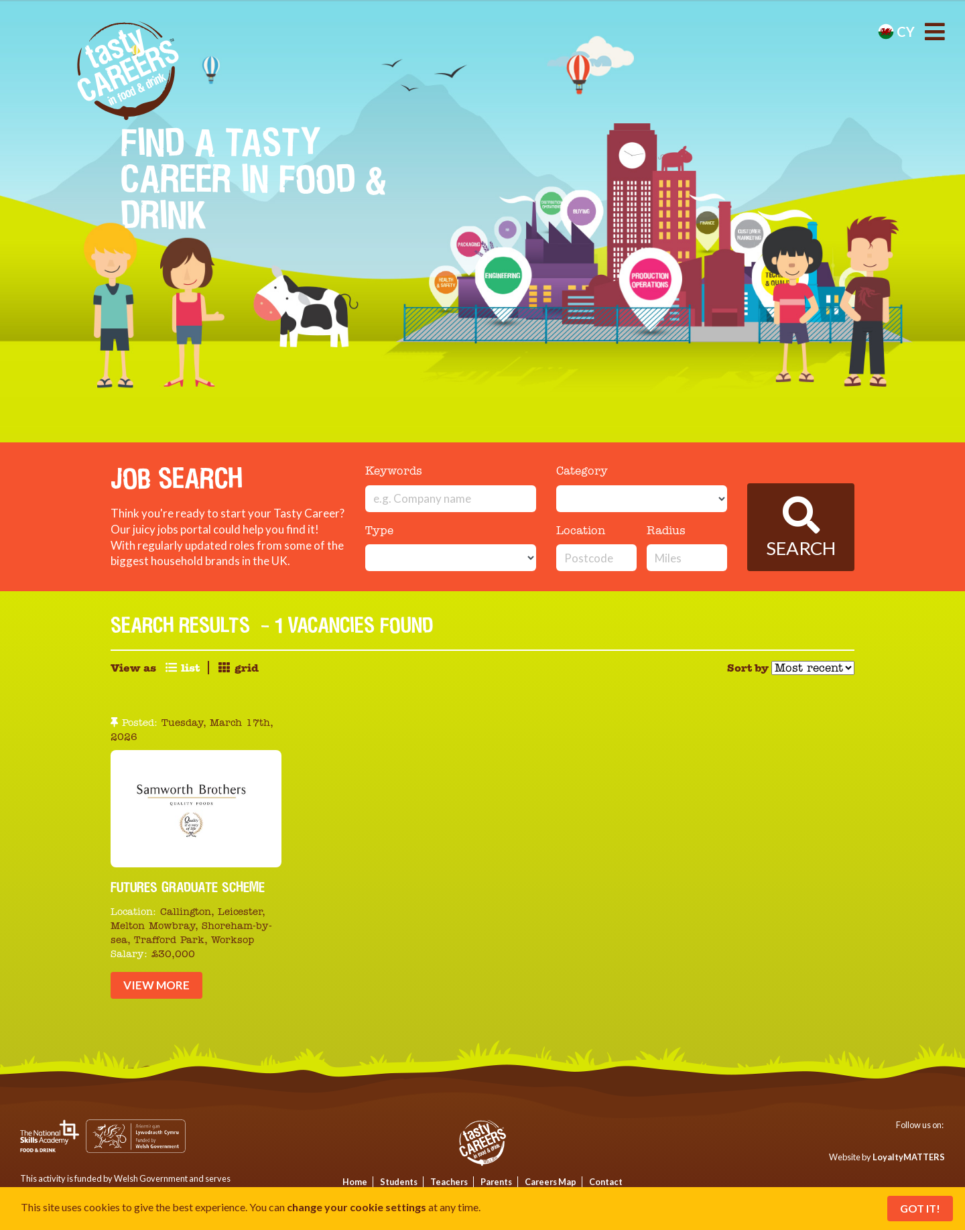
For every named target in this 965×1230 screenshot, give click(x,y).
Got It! (920, 1208)
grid (237, 668)
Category (582, 471)
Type (379, 531)
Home (354, 1181)
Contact (606, 1181)
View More (156, 985)
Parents (496, 1181)
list (182, 668)
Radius (666, 531)
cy (896, 31)
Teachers (449, 1181)
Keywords (393, 471)
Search (801, 528)
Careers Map (550, 1181)
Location (580, 531)
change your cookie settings (356, 1207)
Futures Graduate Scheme (188, 886)
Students (398, 1181)
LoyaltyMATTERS (909, 1157)
